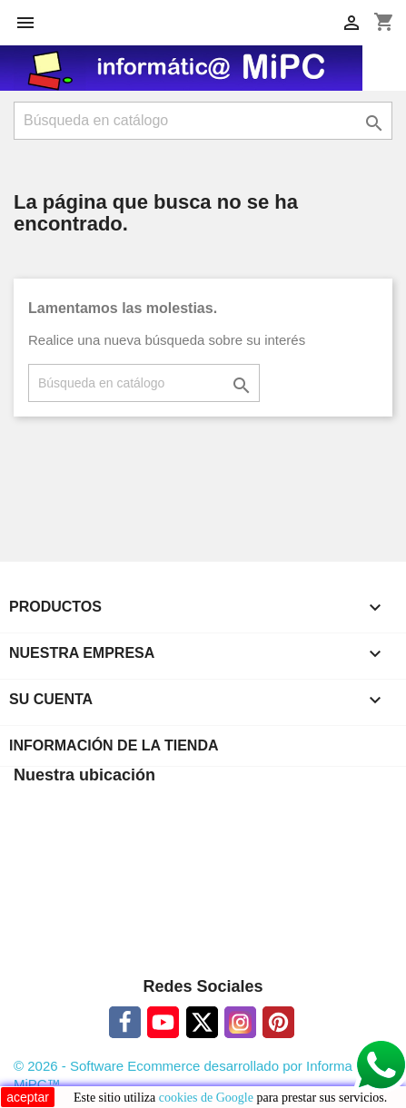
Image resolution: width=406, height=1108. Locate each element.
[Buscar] (203, 121)
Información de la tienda (114, 745)
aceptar (27, 1097)
